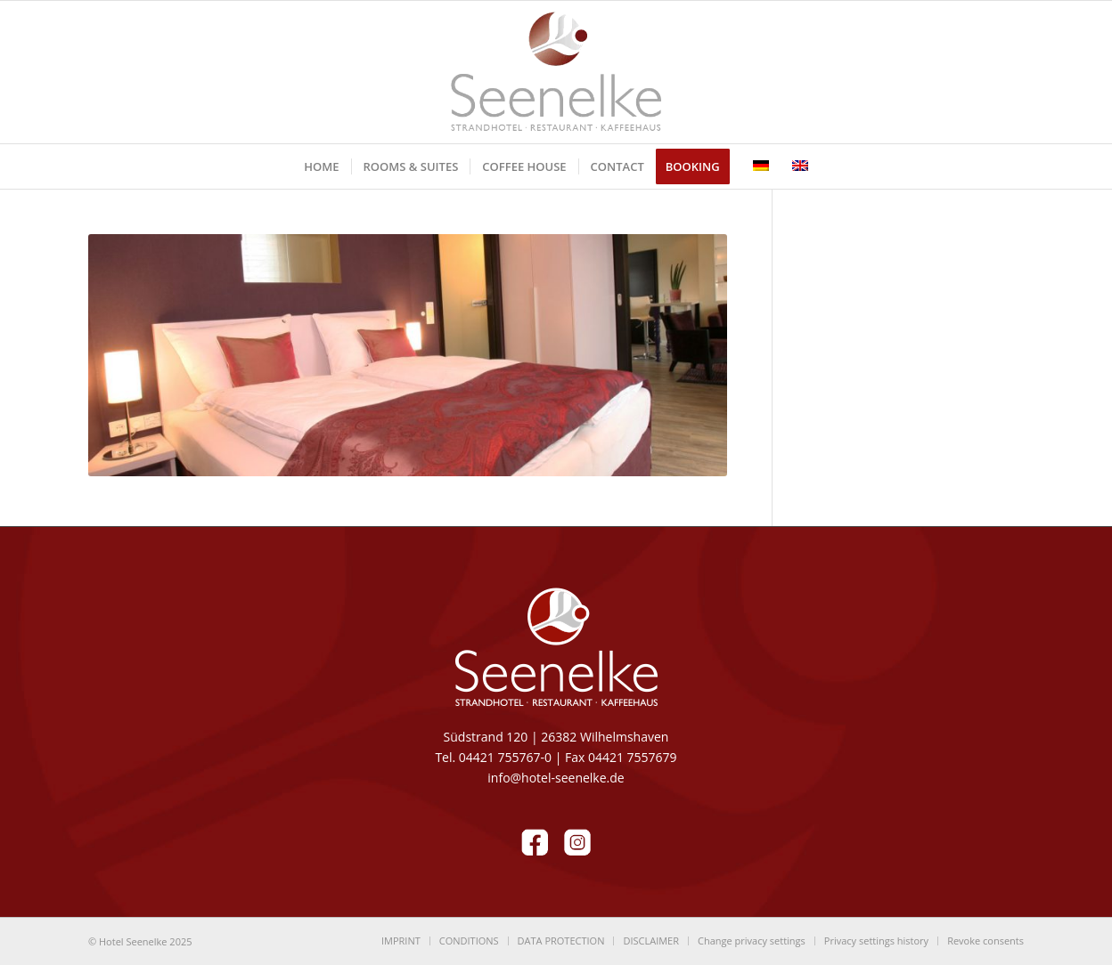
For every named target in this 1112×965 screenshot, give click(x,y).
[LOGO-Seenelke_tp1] (556, 72)
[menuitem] (321, 166)
